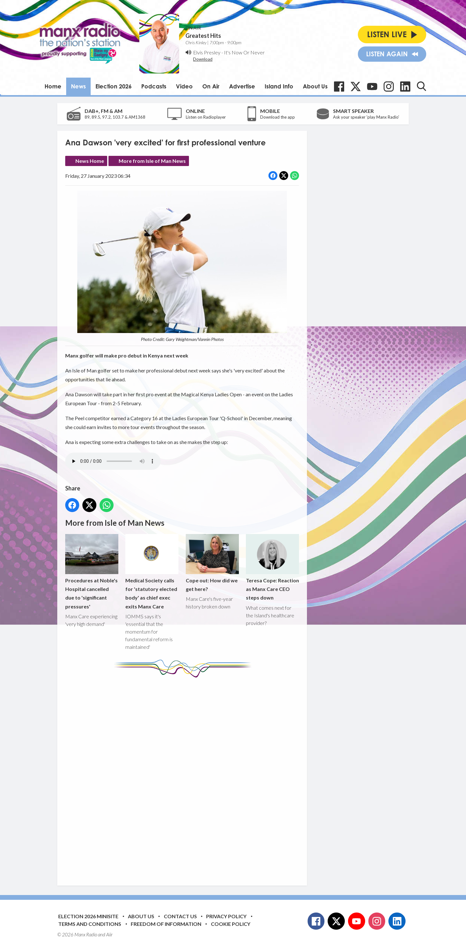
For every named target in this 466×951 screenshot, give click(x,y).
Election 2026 (113, 86)
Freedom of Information (166, 924)
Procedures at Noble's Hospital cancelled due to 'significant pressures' (91, 571)
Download (202, 59)
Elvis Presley (206, 52)
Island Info (279, 86)
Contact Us (180, 916)
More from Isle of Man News (152, 161)
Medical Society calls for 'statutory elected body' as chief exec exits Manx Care (151, 571)
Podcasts (153, 86)
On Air (210, 86)
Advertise (242, 86)
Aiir (109, 934)
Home (53, 86)
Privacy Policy (226, 916)
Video (184, 86)
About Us (315, 86)
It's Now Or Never (244, 52)
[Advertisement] (184, 777)
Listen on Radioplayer (206, 117)
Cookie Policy (230, 924)
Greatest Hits (203, 35)
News (78, 86)
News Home (89, 161)
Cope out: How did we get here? (212, 563)
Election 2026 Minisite (88, 916)
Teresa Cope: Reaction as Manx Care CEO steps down (272, 567)
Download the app (277, 117)
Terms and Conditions (89, 924)
